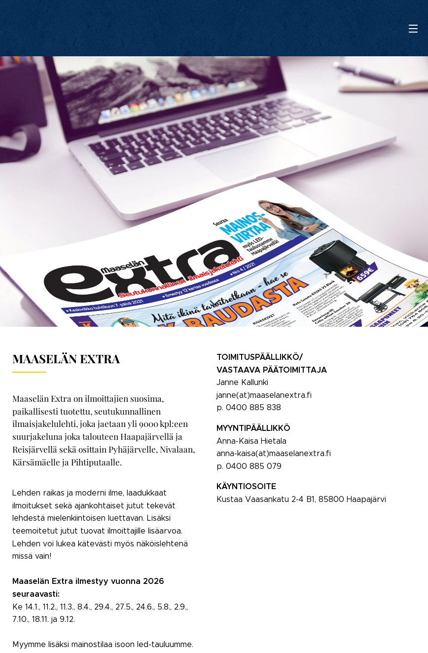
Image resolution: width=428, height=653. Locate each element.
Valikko (413, 28)
